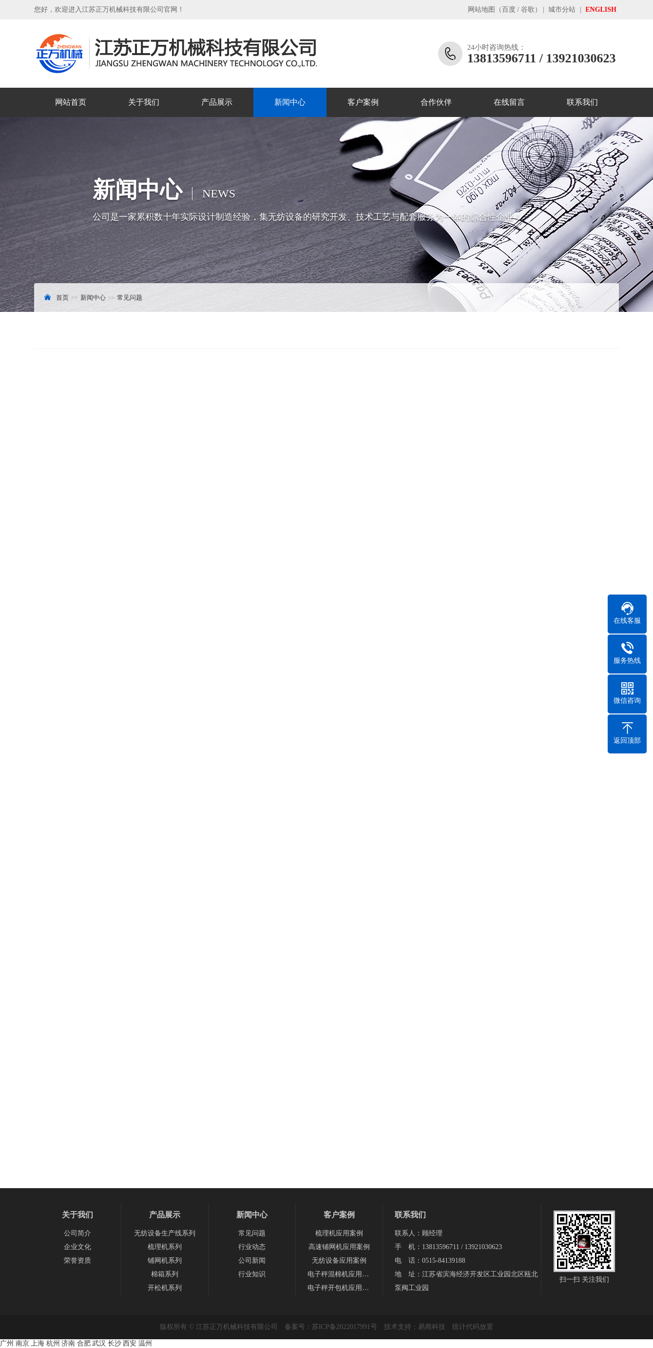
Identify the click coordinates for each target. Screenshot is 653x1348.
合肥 (84, 1343)
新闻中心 (290, 102)
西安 (129, 1343)
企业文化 (77, 1247)
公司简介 (77, 1233)
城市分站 (562, 9)
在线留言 (509, 102)
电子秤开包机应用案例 (339, 1287)
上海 (37, 1343)
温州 (145, 1343)
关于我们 (143, 102)
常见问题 (129, 297)
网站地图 (481, 9)
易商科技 (431, 1326)
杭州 (53, 1343)
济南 (68, 1343)
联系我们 (582, 102)
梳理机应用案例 (339, 1233)
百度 (509, 9)
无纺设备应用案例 (339, 1260)
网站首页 (70, 102)
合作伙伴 (436, 102)
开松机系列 (165, 1287)
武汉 (99, 1343)
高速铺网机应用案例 (339, 1247)
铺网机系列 (165, 1260)
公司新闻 (252, 1260)
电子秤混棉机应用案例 (339, 1274)
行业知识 (252, 1274)
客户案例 (363, 102)
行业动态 (252, 1247)
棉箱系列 (164, 1274)
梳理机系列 (165, 1247)
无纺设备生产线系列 (164, 1233)
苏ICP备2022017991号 (344, 1326)
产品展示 (216, 102)
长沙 (114, 1343)
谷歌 (528, 9)
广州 (7, 1343)
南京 (22, 1343)
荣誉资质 (77, 1260)
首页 (62, 297)
